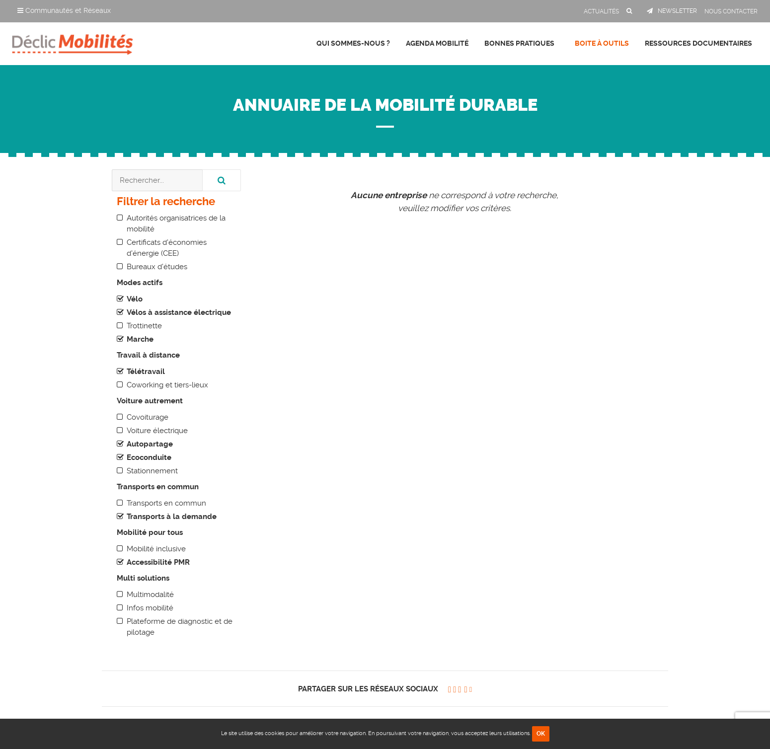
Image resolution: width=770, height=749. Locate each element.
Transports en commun (166, 503)
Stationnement (152, 470)
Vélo (135, 299)
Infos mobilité (150, 607)
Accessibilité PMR (158, 562)
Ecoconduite (149, 457)
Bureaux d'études (157, 266)
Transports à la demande (172, 516)
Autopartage (150, 444)
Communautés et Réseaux (64, 10)
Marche (140, 339)
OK (541, 733)
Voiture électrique (157, 430)
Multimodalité (150, 594)
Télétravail (146, 371)
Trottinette (144, 325)
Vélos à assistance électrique (179, 312)
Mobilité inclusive (156, 548)
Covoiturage (147, 417)
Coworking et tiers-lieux (167, 384)
